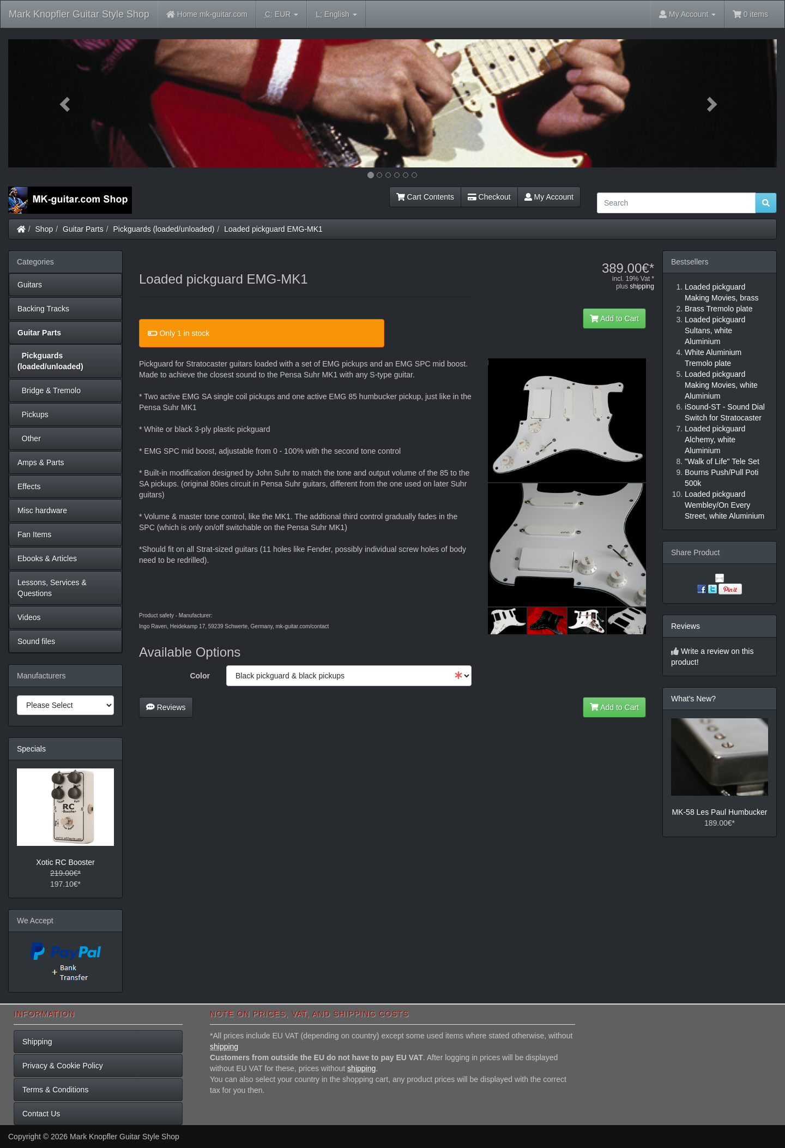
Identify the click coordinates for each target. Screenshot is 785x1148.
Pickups (33, 414)
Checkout (489, 197)
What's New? (693, 698)
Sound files (36, 641)
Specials (31, 748)
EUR (281, 14)
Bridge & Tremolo (49, 390)
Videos (29, 617)
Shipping (37, 1041)
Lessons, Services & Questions (52, 588)
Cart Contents (425, 197)
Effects (29, 486)
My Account (548, 197)
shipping (642, 286)
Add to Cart (614, 318)
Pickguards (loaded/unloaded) (164, 229)
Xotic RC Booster (65, 862)
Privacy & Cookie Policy (62, 1065)
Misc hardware (42, 510)
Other (29, 438)
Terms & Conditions (55, 1089)
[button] (66, 103)
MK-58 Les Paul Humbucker (719, 812)
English (336, 14)
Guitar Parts (83, 229)
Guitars (29, 284)
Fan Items (34, 534)
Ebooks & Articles (47, 558)
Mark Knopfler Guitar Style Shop (79, 14)
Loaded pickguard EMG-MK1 (273, 229)
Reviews (166, 707)
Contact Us (41, 1113)
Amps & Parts (40, 462)
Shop (44, 229)
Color (200, 675)
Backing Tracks (43, 308)
